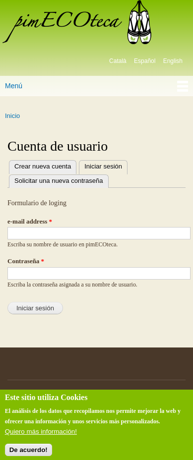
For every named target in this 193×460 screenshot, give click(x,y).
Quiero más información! (41, 435)
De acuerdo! (28, 453)
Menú (13, 86)
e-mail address (29, 221)
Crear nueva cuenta (42, 166)
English (173, 61)
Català (118, 61)
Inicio (12, 115)
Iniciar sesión (100, 165)
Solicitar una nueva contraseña (58, 180)
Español (144, 61)
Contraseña (25, 261)
